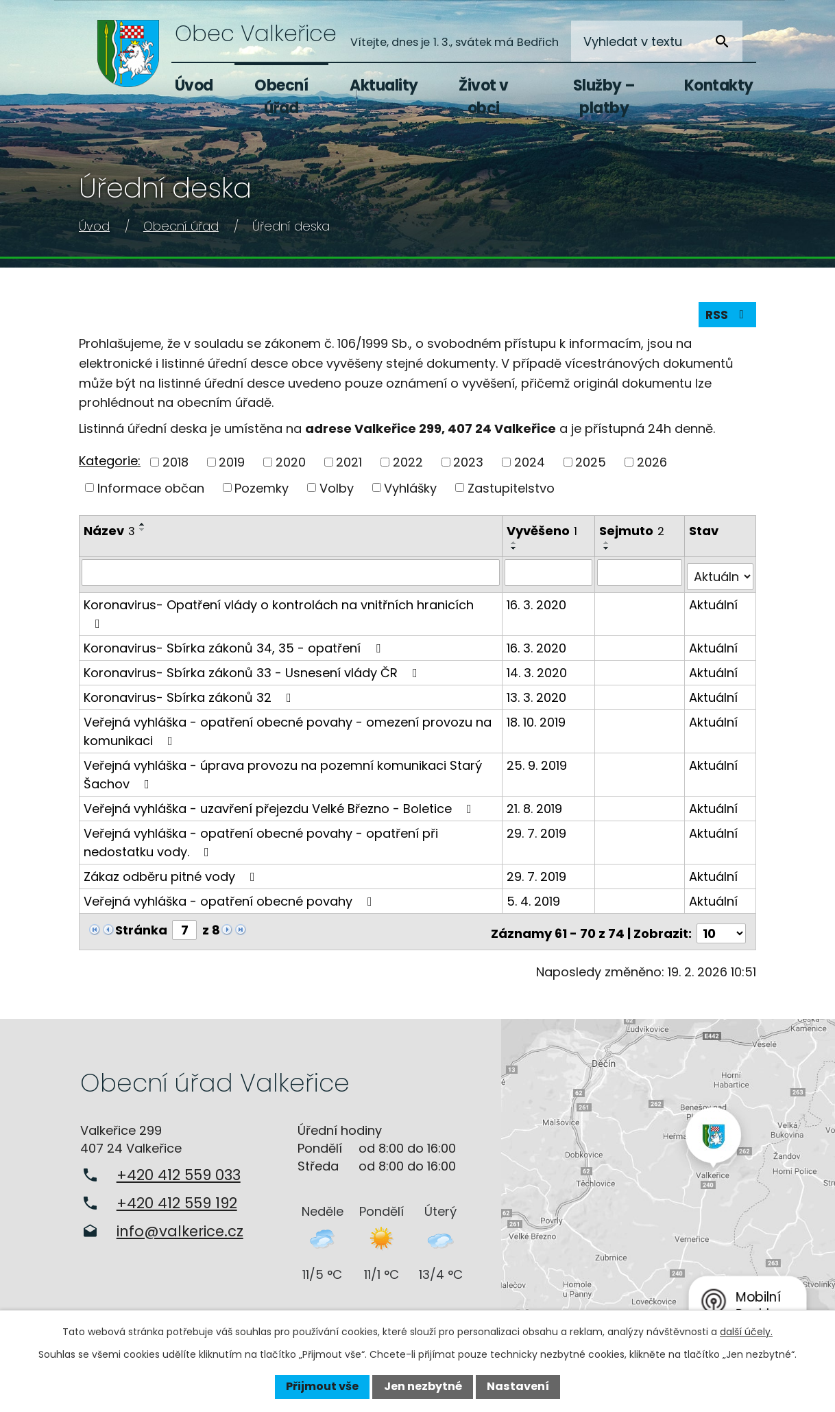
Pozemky (261, 490)
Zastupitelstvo (511, 490)
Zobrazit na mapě (668, 1175)
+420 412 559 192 (177, 1198)
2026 (652, 464)
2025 (590, 464)
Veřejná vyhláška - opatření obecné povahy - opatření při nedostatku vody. (261, 841)
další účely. (746, 1332)
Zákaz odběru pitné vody (172, 875)
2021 (349, 464)
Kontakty (718, 85)
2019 (232, 464)
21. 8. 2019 (535, 807)
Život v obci (484, 97)
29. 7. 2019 (537, 831)
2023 (468, 464)
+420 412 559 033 (179, 1170)
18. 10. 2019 (536, 720)
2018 (175, 464)
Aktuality (384, 85)
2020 (291, 464)
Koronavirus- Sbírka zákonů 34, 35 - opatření (235, 646)
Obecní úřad (281, 97)
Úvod (194, 85)
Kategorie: (110, 464)
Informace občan (150, 490)
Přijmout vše (322, 1386)
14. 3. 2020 (537, 671)
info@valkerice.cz (180, 1226)
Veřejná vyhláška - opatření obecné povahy (231, 899)
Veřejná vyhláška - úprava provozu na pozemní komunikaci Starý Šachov (283, 773)
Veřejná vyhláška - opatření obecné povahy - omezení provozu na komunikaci (288, 730)
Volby (336, 490)
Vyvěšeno (542, 534)
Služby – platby (604, 97)
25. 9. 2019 (537, 764)
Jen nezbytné (423, 1386)
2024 (529, 464)
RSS (726, 317)
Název (109, 534)
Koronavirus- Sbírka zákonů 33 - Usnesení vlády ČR (253, 671)
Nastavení (518, 1386)
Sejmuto (632, 534)
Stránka (141, 928)
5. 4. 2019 (534, 899)
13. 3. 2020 (537, 696)
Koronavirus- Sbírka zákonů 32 (190, 696)
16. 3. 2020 (537, 603)
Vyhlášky (410, 490)
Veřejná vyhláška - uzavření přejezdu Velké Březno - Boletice (280, 807)
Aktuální (713, 603)
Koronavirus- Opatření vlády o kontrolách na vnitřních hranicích (279, 611)
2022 (408, 464)
